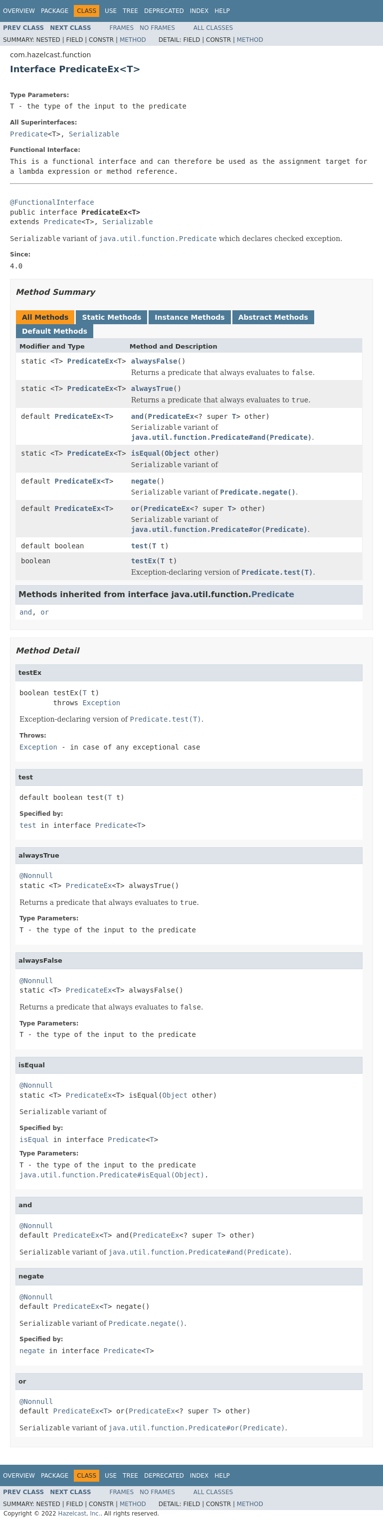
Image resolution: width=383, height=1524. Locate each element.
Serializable (94, 134)
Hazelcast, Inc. (79, 1513)
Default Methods (54, 331)
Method (133, 39)
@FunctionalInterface (52, 202)
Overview (19, 10)
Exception (101, 703)
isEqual (146, 453)
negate (144, 481)
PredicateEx (90, 361)
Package (54, 10)
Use (111, 10)
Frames (122, 27)
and (137, 416)
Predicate (29, 134)
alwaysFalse (154, 361)
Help (222, 10)
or (135, 508)
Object (177, 453)
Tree (130, 10)
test (139, 546)
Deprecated (164, 10)
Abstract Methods (273, 317)
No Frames (157, 27)
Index (199, 10)
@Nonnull (36, 876)
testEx (144, 561)
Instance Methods (189, 317)
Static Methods (111, 317)
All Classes (213, 27)
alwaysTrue (152, 388)
